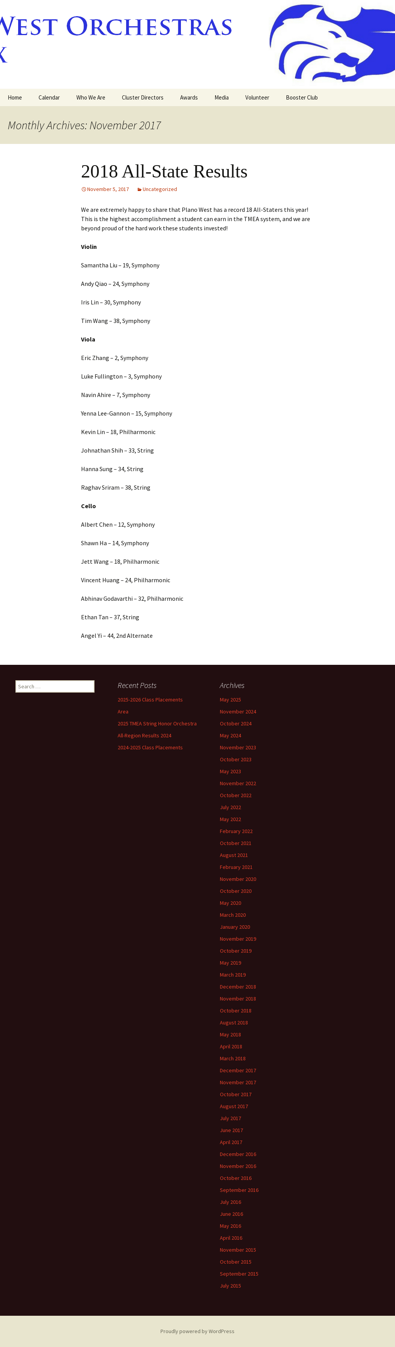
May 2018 (230, 1034)
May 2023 (230, 771)
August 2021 (234, 855)
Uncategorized (160, 189)
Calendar (49, 97)
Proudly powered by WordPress (197, 1331)
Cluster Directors (143, 97)
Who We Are (90, 97)
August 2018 (234, 1022)
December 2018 (238, 986)
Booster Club (302, 97)
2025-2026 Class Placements (150, 699)
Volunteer (257, 97)
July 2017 (230, 1118)
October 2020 (236, 890)
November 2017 (238, 1082)
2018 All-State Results (164, 171)
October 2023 (236, 759)
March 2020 (233, 914)
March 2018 (233, 1058)
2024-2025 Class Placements (150, 747)
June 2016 (231, 1213)
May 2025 (230, 699)
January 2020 (235, 926)
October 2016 (236, 1178)
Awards (189, 97)
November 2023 (238, 747)
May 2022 (230, 819)
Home (15, 97)
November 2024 (238, 711)
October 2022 (236, 795)
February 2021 (236, 867)
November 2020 (238, 878)
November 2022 (238, 783)
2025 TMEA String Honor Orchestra (157, 723)
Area (123, 711)
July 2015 (230, 1285)
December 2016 (238, 1154)
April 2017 (231, 1142)
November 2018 (238, 998)
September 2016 (239, 1189)
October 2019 (236, 950)
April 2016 (231, 1237)
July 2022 (230, 807)
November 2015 (238, 1249)
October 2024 (236, 723)
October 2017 (236, 1094)
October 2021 (236, 843)
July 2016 (230, 1201)
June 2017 (231, 1130)
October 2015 (236, 1261)
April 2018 (231, 1046)
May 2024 (230, 735)
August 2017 (234, 1106)
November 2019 (238, 938)
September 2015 (239, 1273)
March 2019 (233, 974)
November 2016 (238, 1166)
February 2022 (236, 831)
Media (221, 97)
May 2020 (230, 902)
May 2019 (230, 962)
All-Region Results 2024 (144, 735)
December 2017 (238, 1070)
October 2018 (236, 1010)
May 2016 (230, 1225)
